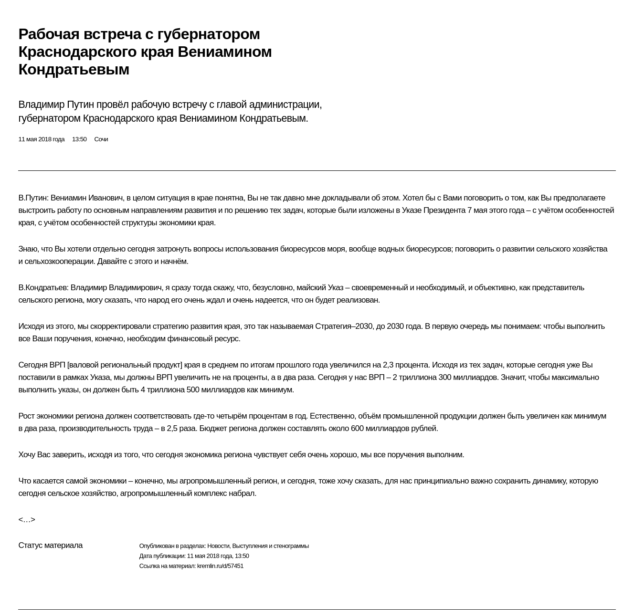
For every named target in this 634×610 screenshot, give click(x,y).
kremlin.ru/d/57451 (220, 565)
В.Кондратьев (42, 287)
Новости (218, 545)
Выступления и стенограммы (270, 545)
